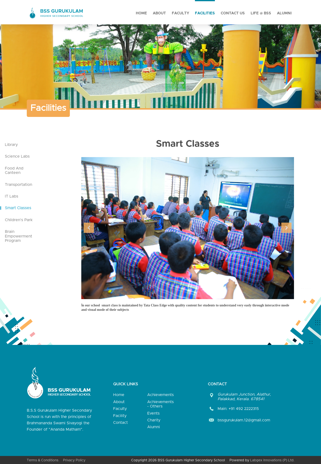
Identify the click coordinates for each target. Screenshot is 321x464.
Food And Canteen (14, 170)
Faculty (180, 13)
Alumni (284, 13)
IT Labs (11, 196)
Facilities (205, 13)
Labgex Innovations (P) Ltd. (272, 460)
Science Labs (17, 156)
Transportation (18, 185)
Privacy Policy (74, 460)
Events (153, 413)
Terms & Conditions (42, 460)
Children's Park (19, 220)
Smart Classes (18, 208)
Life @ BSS (261, 13)
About (159, 13)
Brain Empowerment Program (18, 236)
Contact (120, 423)
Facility (120, 416)
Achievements (160, 395)
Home (141, 13)
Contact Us (233, 13)
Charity (153, 420)
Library (11, 145)
